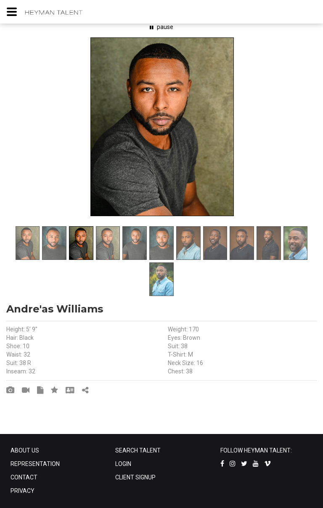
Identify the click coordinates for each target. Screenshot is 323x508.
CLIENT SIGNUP (135, 477)
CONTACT (24, 477)
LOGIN (123, 463)
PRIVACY (22, 490)
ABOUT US (25, 450)
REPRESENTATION (35, 463)
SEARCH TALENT (138, 450)
